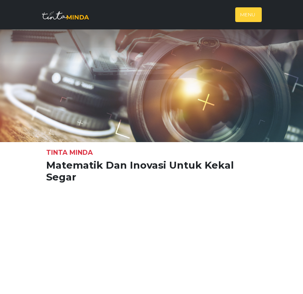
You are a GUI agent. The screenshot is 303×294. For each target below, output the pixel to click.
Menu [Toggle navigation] (247, 14)
